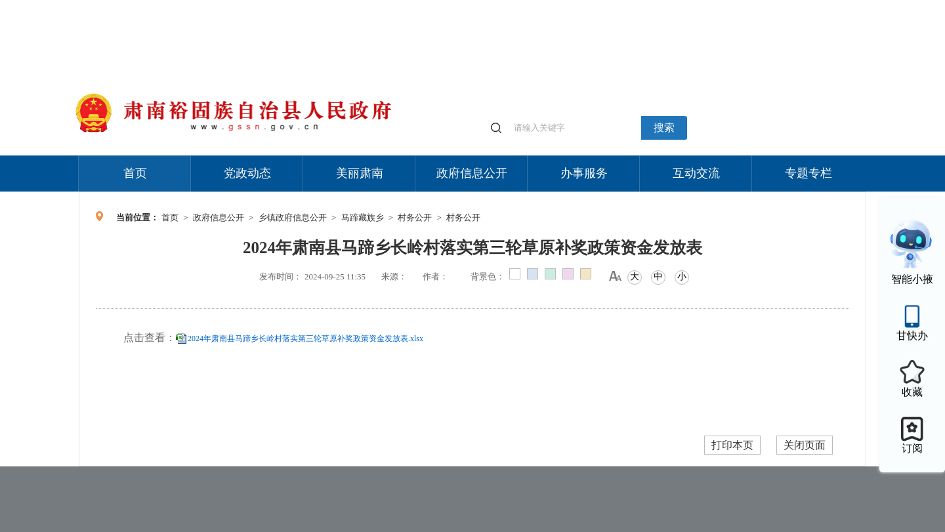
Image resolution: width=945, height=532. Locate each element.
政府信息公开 (471, 173)
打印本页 (732, 445)
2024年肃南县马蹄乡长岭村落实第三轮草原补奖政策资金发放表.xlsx (305, 338)
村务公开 (415, 217)
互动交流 (696, 173)
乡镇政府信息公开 (293, 217)
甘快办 (912, 335)
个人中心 (656, 6)
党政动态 (247, 173)
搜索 (664, 127)
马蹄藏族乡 (362, 217)
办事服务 (584, 173)
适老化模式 (710, 6)
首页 (135, 173)
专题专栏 (808, 173)
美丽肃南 (359, 173)
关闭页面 (805, 445)
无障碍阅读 (769, 6)
